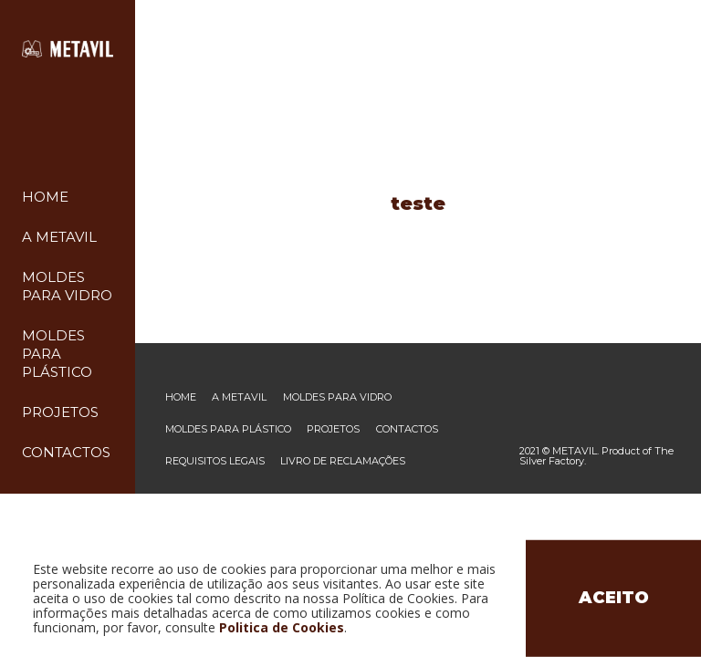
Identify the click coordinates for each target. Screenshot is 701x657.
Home (45, 196)
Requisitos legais (215, 461)
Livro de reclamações (342, 461)
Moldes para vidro (337, 397)
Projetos (60, 412)
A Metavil (59, 236)
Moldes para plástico (57, 354)
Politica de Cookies (281, 627)
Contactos (66, 452)
